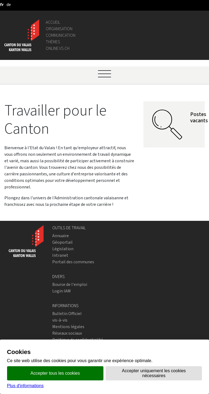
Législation (62, 249)
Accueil (53, 22)
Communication (60, 35)
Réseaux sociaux (67, 333)
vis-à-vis (59, 320)
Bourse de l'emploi (69, 284)
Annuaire (60, 236)
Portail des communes (73, 262)
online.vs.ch (57, 48)
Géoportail (62, 242)
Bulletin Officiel (67, 313)
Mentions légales (68, 326)
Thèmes (53, 42)
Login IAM (61, 291)
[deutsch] (9, 4)
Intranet (60, 255)
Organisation (59, 29)
